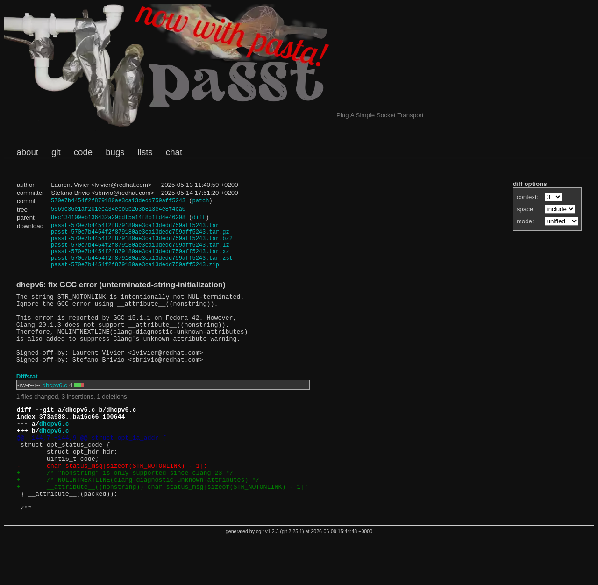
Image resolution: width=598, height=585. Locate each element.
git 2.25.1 (292, 578)
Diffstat (27, 402)
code (83, 152)
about (27, 152)
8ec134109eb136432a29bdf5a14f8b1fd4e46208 (118, 220)
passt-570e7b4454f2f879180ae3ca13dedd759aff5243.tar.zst (142, 268)
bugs (115, 152)
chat (174, 152)
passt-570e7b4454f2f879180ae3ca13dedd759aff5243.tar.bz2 (142, 245)
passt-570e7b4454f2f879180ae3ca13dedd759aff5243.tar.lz (140, 253)
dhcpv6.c (55, 411)
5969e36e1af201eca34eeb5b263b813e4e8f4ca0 (118, 210)
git (56, 152)
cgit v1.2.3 (267, 578)
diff (199, 220)
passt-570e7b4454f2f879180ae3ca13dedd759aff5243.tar (135, 229)
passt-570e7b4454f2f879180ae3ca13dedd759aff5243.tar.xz (140, 260)
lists (145, 152)
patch (200, 202)
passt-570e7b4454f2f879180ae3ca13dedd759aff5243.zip (135, 276)
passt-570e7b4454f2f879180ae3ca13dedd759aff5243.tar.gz (140, 237)
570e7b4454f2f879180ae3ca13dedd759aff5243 (118, 202)
